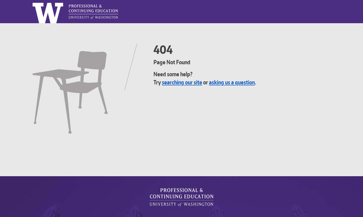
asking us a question (241, 82)
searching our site (185, 82)
